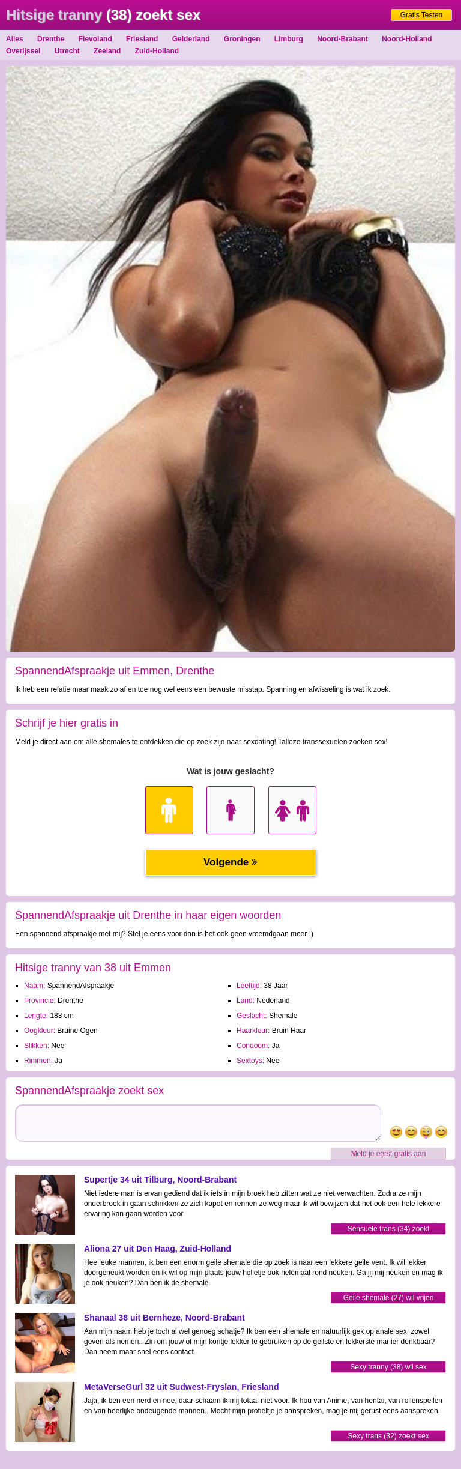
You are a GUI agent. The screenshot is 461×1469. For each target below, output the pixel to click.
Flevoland (95, 39)
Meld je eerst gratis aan (388, 1153)
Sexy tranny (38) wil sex (388, 1367)
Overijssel (23, 51)
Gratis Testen (421, 15)
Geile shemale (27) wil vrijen (388, 1298)
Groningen (242, 39)
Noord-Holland (407, 39)
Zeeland (107, 51)
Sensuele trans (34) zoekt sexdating (389, 1230)
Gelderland (191, 39)
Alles (14, 39)
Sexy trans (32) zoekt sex (388, 1436)
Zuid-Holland (157, 51)
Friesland (142, 39)
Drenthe (50, 39)
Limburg (288, 39)
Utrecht (67, 51)
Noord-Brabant (342, 39)
